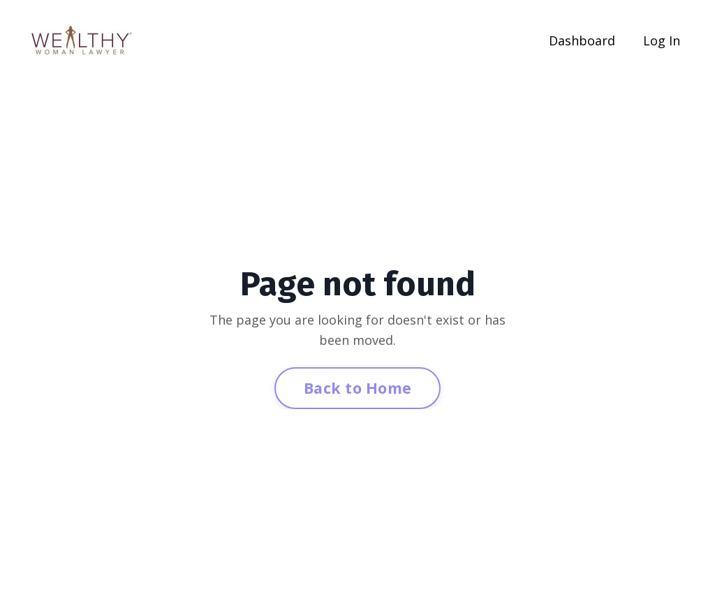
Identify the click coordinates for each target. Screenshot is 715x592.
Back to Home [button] (357, 388)
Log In (661, 40)
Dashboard (582, 40)
